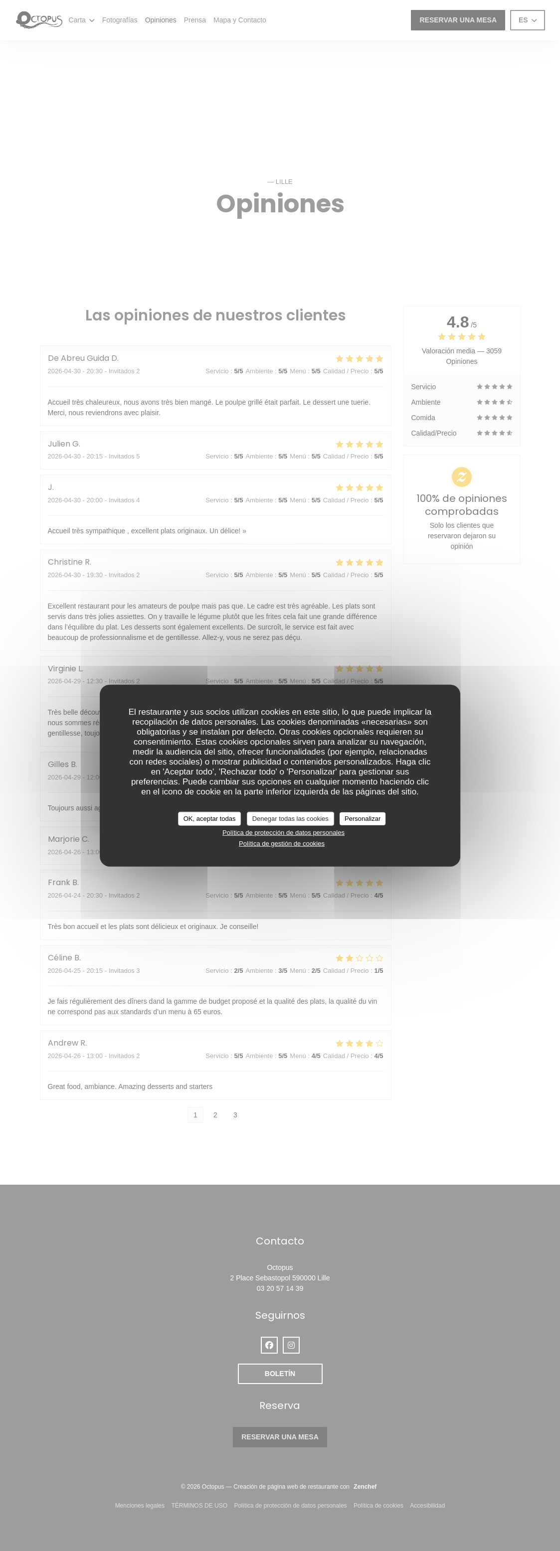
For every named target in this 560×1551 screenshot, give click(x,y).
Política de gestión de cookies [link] (282, 843)
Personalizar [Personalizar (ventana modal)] (362, 818)
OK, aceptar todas (210, 818)
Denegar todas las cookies (290, 818)
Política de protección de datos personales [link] (283, 832)
